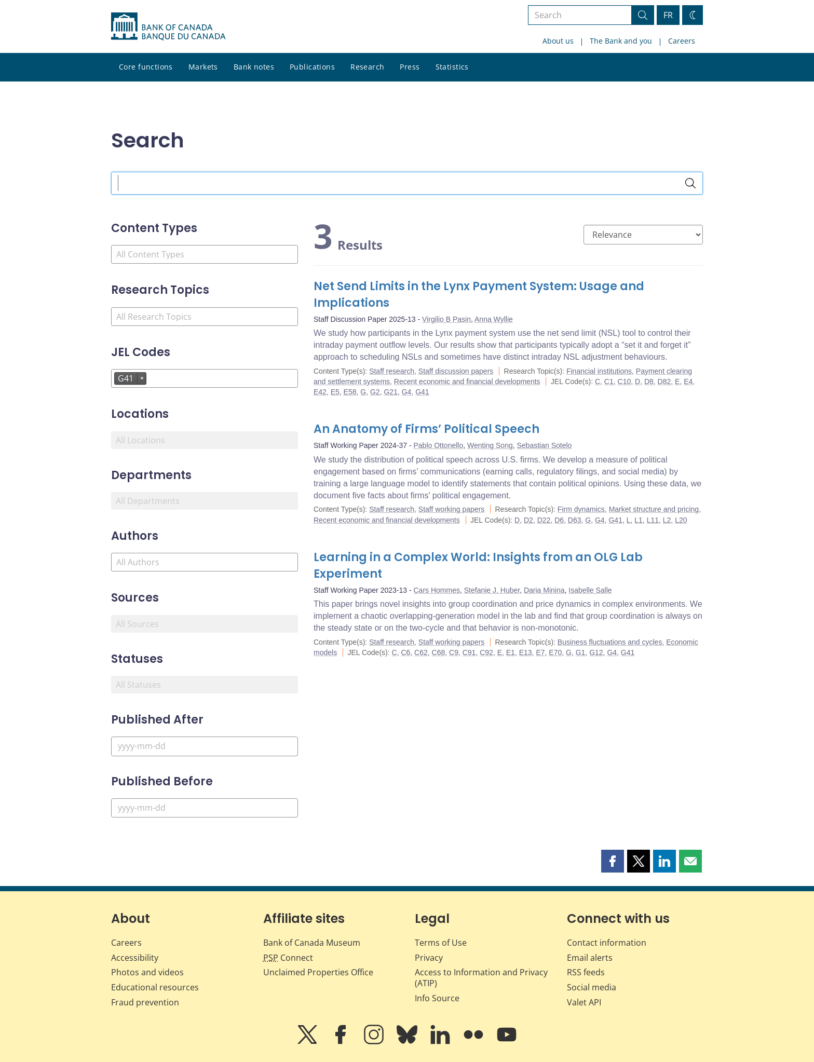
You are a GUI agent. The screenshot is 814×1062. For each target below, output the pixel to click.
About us (558, 41)
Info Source (437, 998)
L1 (638, 520)
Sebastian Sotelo (544, 445)
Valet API (584, 1002)
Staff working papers (451, 509)
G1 (581, 652)
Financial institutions (599, 371)
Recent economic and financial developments (467, 381)
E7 (540, 652)
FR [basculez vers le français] (668, 15)
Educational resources (155, 987)
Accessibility (134, 957)
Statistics (452, 67)
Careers (681, 41)
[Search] (690, 183)
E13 (525, 652)
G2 (375, 392)
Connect (288, 957)
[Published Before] (204, 808)
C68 (438, 652)
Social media (591, 987)
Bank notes (254, 67)
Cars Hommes (437, 590)
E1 (510, 652)
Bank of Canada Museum (311, 942)
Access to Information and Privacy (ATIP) (481, 977)
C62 (421, 652)
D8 (649, 381)
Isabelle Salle (590, 590)
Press (409, 67)
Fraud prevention (145, 1002)
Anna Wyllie (493, 319)
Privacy (429, 957)
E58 (350, 392)
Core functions (146, 67)
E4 (688, 381)
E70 (555, 652)
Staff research (391, 371)
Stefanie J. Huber (492, 590)
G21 (390, 392)
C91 (469, 652)
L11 (653, 520)
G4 (407, 392)
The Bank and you (621, 41)
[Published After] (204, 746)
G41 (422, 392)
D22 (544, 520)
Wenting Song (490, 445)
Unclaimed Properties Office (318, 972)
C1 (609, 381)
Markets (203, 67)
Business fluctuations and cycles (610, 642)
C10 (624, 381)
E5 (335, 392)
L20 (681, 520)
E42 (320, 392)
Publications (312, 67)
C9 (453, 652)
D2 (528, 520)
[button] (612, 861)
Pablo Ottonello (439, 445)
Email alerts (590, 957)
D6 (559, 520)
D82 (664, 381)
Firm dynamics (581, 509)
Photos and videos (147, 972)
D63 (574, 520)
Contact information (606, 942)
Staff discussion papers (456, 371)
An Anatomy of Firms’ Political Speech (426, 429)
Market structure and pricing (654, 509)
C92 (486, 652)
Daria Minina (544, 590)
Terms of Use (441, 942)
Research (367, 67)
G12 (596, 652)
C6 (405, 652)
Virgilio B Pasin (446, 319)
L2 (667, 520)
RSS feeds (586, 972)
